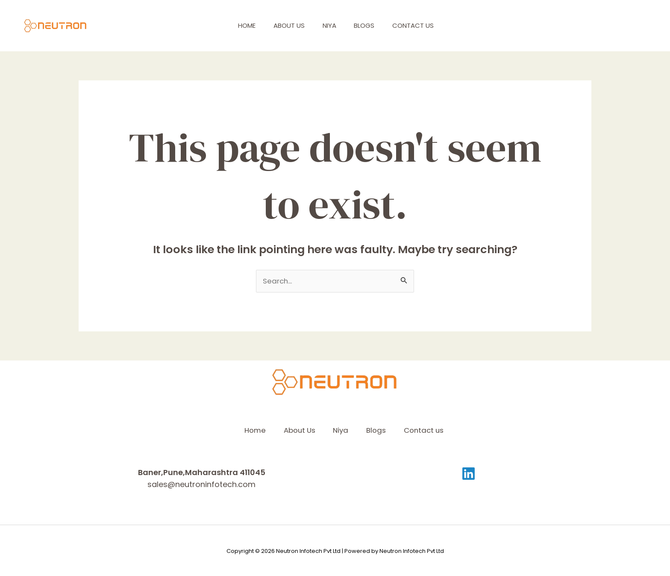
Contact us (424, 25)
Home (244, 25)
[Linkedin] (468, 474)
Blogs (372, 25)
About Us (290, 25)
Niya (334, 25)
